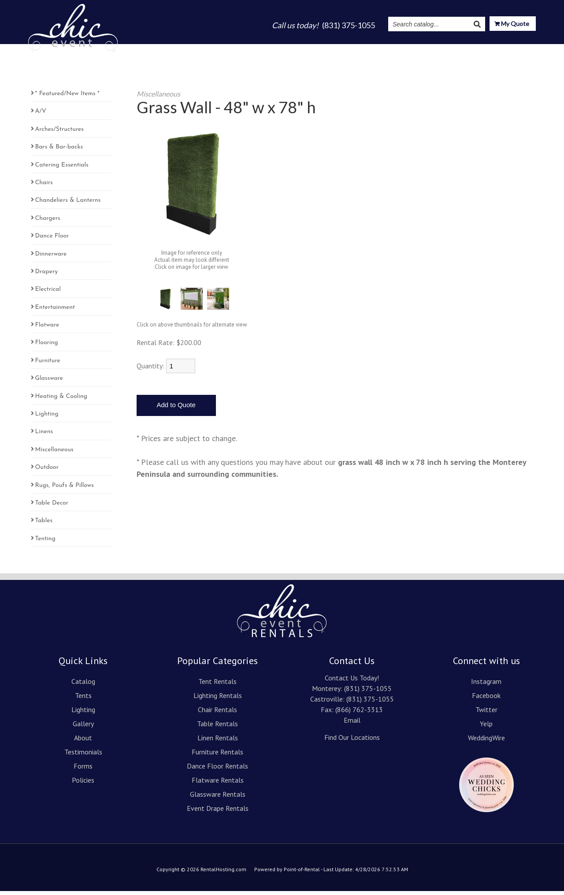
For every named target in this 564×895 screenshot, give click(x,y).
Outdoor (47, 471)
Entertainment (55, 311)
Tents (241, 49)
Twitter (486, 713)
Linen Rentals (217, 741)
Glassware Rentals (217, 798)
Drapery (46, 275)
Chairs (44, 186)
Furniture (47, 364)
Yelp (486, 727)
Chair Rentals (217, 713)
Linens (44, 435)
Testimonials (382, 49)
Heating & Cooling (61, 400)
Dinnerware (51, 258)
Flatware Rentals (218, 784)
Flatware (47, 329)
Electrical (48, 293)
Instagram (431, 49)
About (341, 49)
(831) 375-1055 (368, 692)
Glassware (49, 382)
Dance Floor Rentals (217, 769)
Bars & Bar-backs (59, 151)
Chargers (47, 222)
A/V (40, 115)
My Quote (511, 24)
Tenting (45, 542)
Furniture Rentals (217, 755)
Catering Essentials (62, 169)
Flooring (46, 346)
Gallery (309, 49)
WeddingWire (486, 741)
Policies (83, 784)
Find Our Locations (352, 741)
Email (352, 724)
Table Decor (52, 507)
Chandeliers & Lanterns (68, 204)
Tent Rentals (217, 685)
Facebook (486, 699)
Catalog (209, 49)
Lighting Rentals (217, 699)
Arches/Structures (59, 133)
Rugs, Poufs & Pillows (64, 489)
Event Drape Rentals (218, 812)
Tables (44, 524)
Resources (478, 49)
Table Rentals (217, 727)
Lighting (274, 49)
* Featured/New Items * (67, 97)
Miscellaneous (54, 453)
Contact (522, 49)
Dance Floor (52, 240)
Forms (83, 769)
